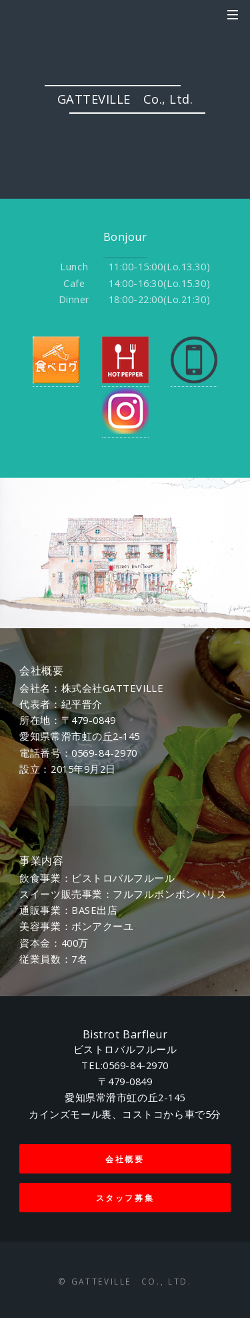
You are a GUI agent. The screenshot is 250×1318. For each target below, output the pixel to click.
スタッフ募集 (125, 1197)
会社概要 (125, 1158)
